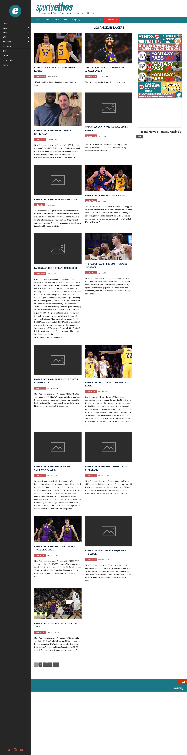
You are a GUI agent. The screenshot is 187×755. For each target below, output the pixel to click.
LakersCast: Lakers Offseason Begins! (55, 199)
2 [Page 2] (40, 664)
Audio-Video (40, 140)
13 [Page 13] (50, 664)
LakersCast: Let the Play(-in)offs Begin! (56, 268)
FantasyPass (40, 77)
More (139, 136)
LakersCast (39, 205)
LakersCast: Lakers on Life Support (105, 195)
